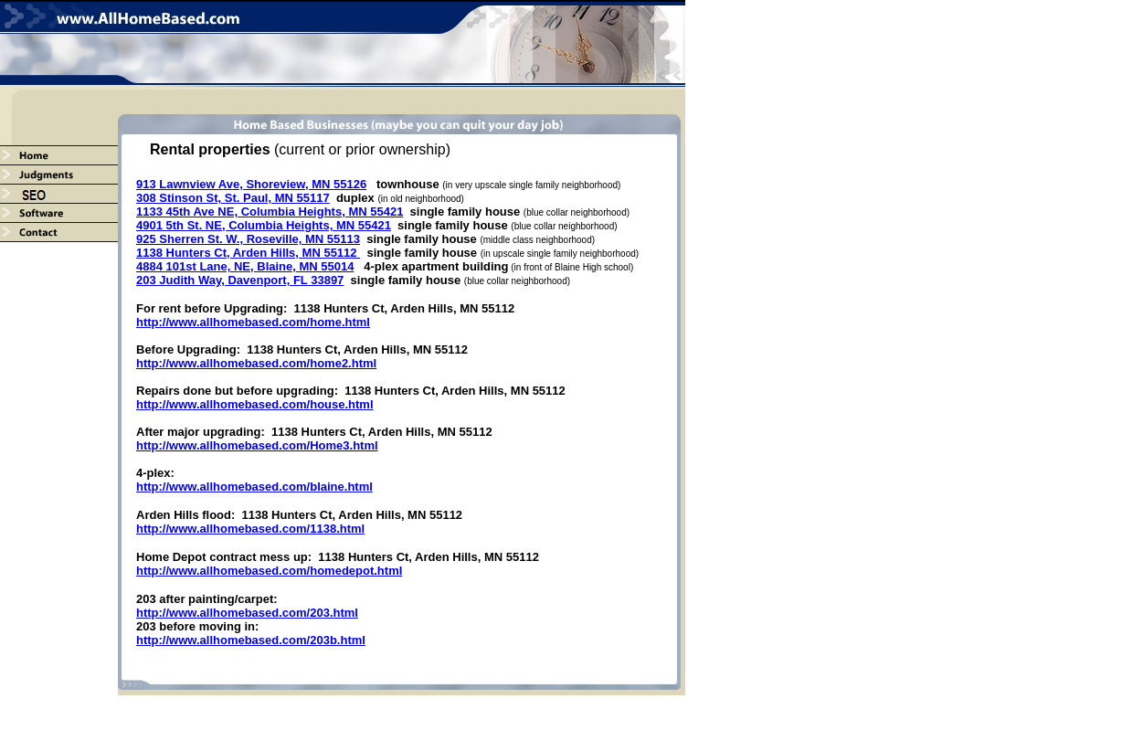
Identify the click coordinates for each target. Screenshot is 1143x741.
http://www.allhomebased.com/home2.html (256, 363)
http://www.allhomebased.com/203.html (247, 612)
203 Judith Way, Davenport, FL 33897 (240, 280)
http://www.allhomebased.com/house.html (255, 404)
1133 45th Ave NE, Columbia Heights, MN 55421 (269, 211)
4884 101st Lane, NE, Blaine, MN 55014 (245, 266)
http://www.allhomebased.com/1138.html (250, 528)
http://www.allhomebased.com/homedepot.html (269, 570)
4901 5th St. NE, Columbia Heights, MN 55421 (263, 225)
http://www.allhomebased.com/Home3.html (257, 445)
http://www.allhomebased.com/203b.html (250, 640)
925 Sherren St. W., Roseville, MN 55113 (248, 239)
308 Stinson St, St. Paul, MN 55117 (233, 198)
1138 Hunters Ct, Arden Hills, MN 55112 (248, 252)
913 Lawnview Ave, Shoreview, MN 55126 (251, 184)
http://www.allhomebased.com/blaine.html (254, 486)
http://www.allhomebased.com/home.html (253, 322)
